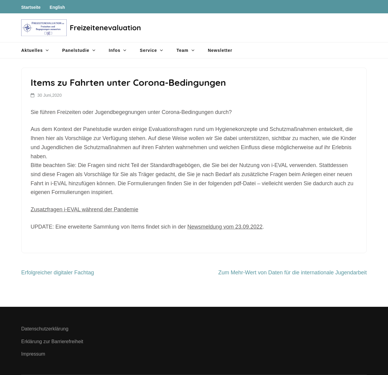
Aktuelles (32, 50)
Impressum (33, 354)
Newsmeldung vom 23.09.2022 (225, 227)
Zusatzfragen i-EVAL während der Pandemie (84, 209)
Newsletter (220, 50)
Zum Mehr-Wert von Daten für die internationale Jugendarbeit (292, 273)
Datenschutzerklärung (45, 328)
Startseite (31, 7)
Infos (114, 50)
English (57, 7)
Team (182, 50)
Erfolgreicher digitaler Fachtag (57, 273)
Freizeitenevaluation (105, 27)
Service (148, 50)
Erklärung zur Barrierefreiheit (52, 341)
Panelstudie (75, 50)
